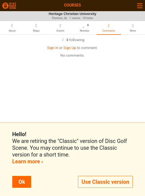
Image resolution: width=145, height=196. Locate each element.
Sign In (52, 47)
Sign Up (70, 47)
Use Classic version (105, 182)
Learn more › (27, 161)
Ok (22, 182)
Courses (72, 5)
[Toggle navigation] (140, 5)
